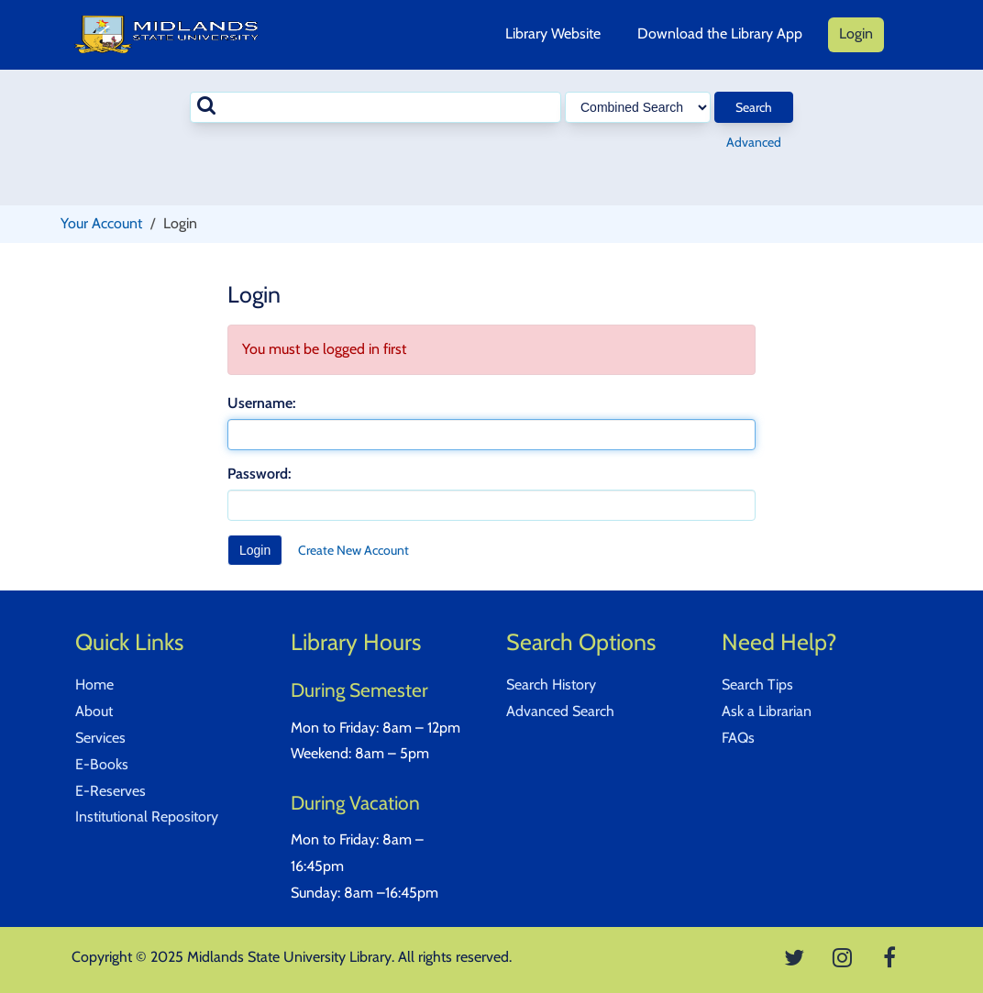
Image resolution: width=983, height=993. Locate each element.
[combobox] (375, 107)
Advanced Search (560, 711)
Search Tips (757, 684)
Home (94, 684)
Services (100, 737)
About (94, 711)
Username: (261, 403)
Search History (551, 684)
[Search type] (638, 107)
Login (856, 33)
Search (753, 107)
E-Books (101, 764)
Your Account (101, 223)
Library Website (553, 33)
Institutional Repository (146, 816)
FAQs (738, 737)
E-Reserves (110, 791)
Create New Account (353, 550)
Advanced (753, 142)
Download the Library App (719, 33)
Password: (259, 473)
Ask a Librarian (767, 711)
